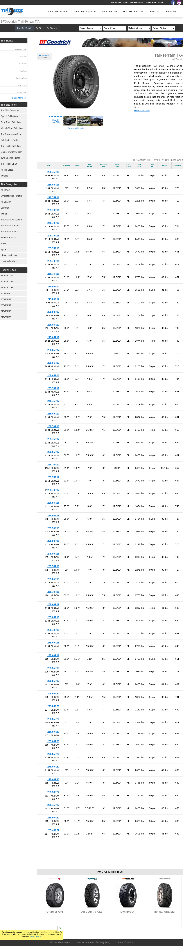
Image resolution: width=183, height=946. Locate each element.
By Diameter (52, 28)
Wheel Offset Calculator (12, 128)
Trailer (4, 243)
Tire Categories (9, 184)
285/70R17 (6, 305)
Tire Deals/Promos (136, 2)
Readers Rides (150, 2)
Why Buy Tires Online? (119, 2)
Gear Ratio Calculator (11, 122)
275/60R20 (6, 317)
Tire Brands (7, 40)
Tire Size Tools (9, 104)
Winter (4, 214)
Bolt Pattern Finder (10, 140)
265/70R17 (6, 299)
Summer (5, 208)
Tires (154, 11)
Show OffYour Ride (56, 121)
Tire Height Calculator (11, 146)
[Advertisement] (109, 144)
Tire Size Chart (109, 11)
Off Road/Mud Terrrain (11, 196)
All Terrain (5, 190)
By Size (39, 28)
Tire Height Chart (9, 164)
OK (60, 928)
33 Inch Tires (7, 275)
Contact (161, 2)
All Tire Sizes (7, 170)
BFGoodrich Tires (21, 49)
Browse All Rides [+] (76, 128)
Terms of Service (125, 942)
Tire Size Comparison (85, 11)
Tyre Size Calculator (10, 158)
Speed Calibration (9, 116)
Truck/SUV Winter (9, 231)
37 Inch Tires (7, 287)
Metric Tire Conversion (11, 152)
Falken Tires (22, 85)
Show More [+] (19, 98)
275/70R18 (6, 311)
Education (172, 11)
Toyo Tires (23, 71)
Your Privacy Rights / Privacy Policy (94, 942)
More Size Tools (133, 11)
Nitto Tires (23, 57)
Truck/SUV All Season (11, 219)
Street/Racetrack (9, 237)
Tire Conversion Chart (11, 134)
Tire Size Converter (10, 110)
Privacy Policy (35, 936)
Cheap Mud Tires (9, 255)
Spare (3, 249)
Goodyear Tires (21, 78)
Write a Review (142, 110)
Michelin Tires (22, 92)
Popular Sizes (8, 270)
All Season (6, 202)
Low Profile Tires (8, 261)
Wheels (4, 176)
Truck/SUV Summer (10, 225)
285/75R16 (6, 293)
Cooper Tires (22, 64)
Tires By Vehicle (24, 28)
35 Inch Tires (7, 281)
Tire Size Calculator (58, 11)
